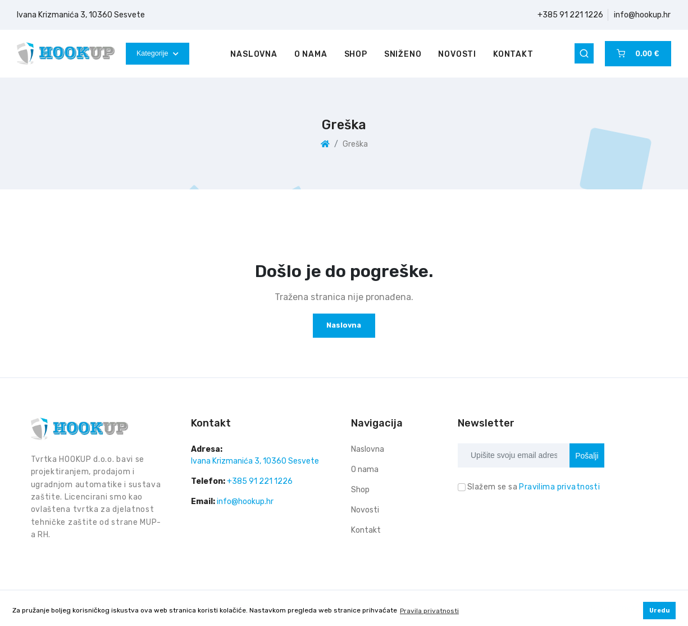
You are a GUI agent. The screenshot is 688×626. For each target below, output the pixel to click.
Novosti (457, 54)
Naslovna (253, 54)
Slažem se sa (533, 487)
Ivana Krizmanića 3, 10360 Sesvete (81, 15)
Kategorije (157, 53)
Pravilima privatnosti (559, 487)
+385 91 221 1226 (570, 15)
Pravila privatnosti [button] (429, 611)
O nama (310, 54)
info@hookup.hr (642, 15)
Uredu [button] (659, 610)
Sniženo (403, 54)
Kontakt (513, 54)
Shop (355, 54)
